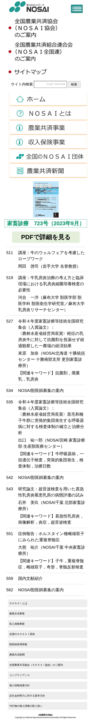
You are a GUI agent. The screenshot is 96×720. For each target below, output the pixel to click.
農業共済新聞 (48, 171)
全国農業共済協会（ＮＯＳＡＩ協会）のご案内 (36, 664)
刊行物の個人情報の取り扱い (26, 705)
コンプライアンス (19, 675)
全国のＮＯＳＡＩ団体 (48, 157)
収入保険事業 (48, 142)
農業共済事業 (48, 128)
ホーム (48, 99)
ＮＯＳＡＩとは (48, 114)
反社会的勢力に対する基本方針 (27, 695)
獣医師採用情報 (18, 644)
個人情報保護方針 (19, 685)
